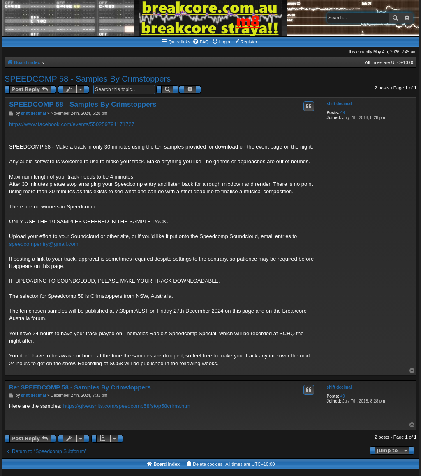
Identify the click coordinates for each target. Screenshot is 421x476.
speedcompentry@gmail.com (44, 244)
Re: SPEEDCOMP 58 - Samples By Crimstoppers (80, 387)
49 (342, 112)
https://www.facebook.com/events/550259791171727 (71, 124)
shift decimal (339, 103)
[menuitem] (200, 42)
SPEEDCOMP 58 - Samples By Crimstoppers (88, 78)
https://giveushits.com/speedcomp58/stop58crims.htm (126, 406)
